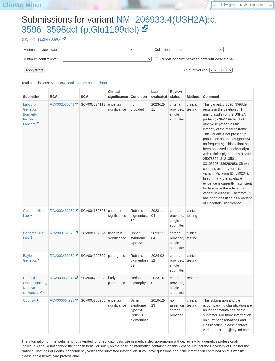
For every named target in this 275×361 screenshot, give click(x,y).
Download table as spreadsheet (82, 83)
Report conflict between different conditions (194, 59)
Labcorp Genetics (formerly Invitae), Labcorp (30, 114)
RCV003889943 (62, 278)
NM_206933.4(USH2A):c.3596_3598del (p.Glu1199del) (119, 24)
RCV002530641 (62, 104)
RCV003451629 (62, 233)
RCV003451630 (62, 211)
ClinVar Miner (22, 4)
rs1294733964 (48, 39)
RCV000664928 (62, 300)
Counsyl (29, 300)
